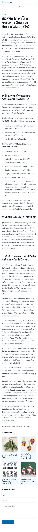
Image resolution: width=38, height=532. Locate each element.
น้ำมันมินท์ (29, 401)
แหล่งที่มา (23, 139)
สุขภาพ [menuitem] (11, 7)
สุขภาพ (4, 14)
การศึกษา (26, 304)
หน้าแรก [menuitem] (4, 7)
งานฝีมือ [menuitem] (18, 7)
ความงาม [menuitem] (27, 7)
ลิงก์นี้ (18, 363)
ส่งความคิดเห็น (8, 522)
